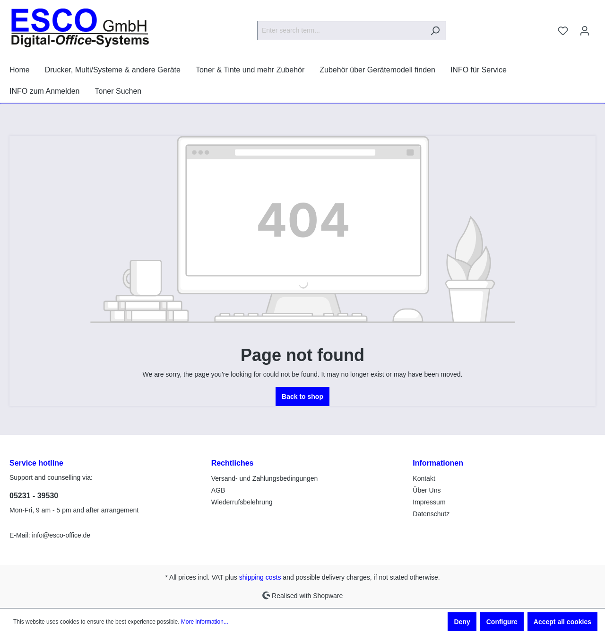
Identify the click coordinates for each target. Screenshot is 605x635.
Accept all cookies (562, 622)
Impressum (429, 502)
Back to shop (302, 396)
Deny (462, 622)
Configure (502, 622)
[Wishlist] (563, 31)
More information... (204, 621)
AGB (218, 490)
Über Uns (427, 490)
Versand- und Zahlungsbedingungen (264, 478)
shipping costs (260, 577)
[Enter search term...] (340, 30)
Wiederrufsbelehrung (242, 502)
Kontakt (424, 478)
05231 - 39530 (33, 496)
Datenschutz (431, 514)
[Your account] (585, 31)
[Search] (435, 30)
